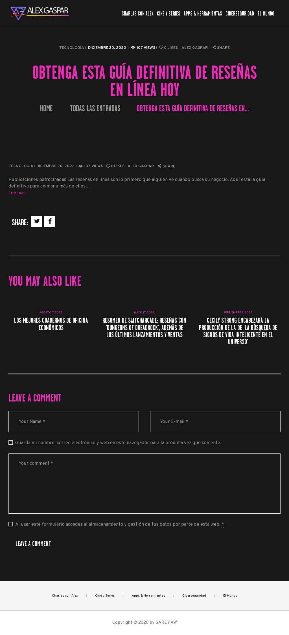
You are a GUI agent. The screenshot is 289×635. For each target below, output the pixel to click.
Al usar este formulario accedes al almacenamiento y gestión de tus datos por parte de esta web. (119, 524)
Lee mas (17, 193)
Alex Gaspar (195, 47)
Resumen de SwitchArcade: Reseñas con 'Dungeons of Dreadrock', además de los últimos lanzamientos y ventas (144, 327)
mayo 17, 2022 (144, 313)
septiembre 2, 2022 (238, 313)
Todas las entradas (95, 108)
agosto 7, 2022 (51, 313)
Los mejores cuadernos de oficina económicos (51, 324)
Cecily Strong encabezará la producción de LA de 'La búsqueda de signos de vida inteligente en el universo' (238, 331)
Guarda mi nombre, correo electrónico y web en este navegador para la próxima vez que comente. (118, 443)
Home (46, 108)
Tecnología (71, 47)
